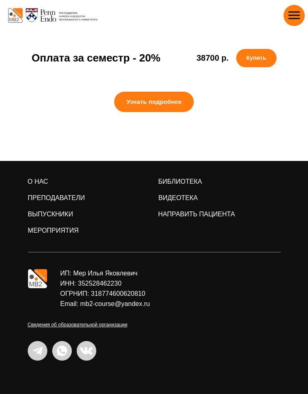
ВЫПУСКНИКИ (50, 214)
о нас (38, 181)
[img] (37, 278)
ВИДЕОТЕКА (178, 197)
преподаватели (56, 197)
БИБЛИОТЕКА (180, 181)
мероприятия (53, 230)
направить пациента (196, 214)
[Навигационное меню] (294, 15)
